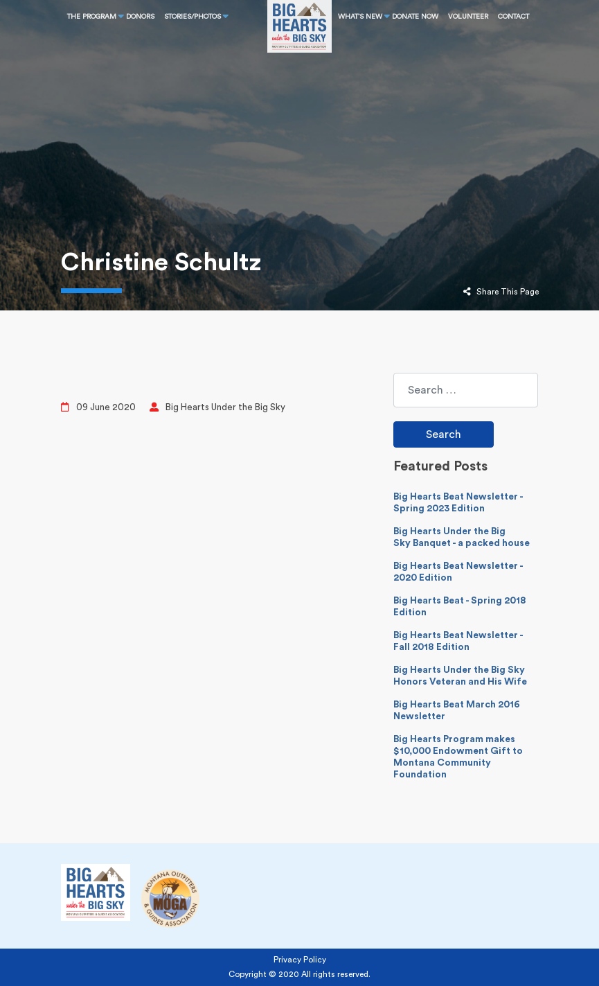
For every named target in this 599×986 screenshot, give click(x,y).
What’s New (360, 16)
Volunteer (468, 16)
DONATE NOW (415, 16)
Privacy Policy (300, 960)
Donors (140, 16)
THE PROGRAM (91, 16)
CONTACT (513, 16)
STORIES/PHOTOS (192, 16)
